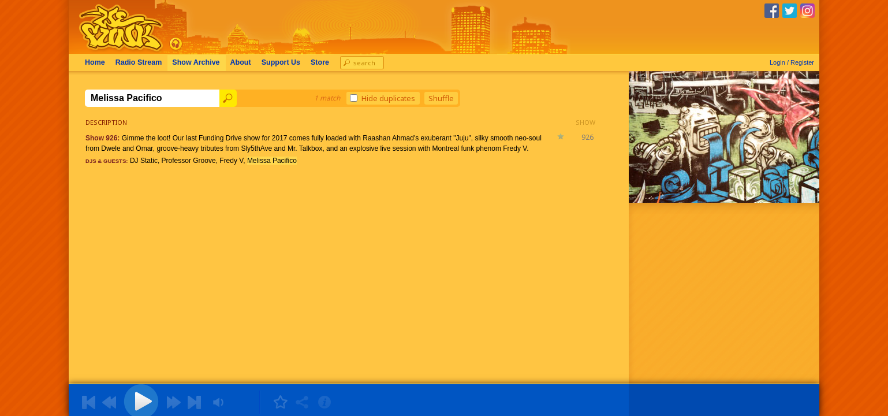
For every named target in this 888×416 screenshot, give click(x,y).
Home (95, 62)
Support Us (281, 62)
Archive (195, 62)
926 (587, 137)
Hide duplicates (382, 98)
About (240, 62)
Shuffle (441, 98)
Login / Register (792, 62)
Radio (138, 62)
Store (320, 62)
